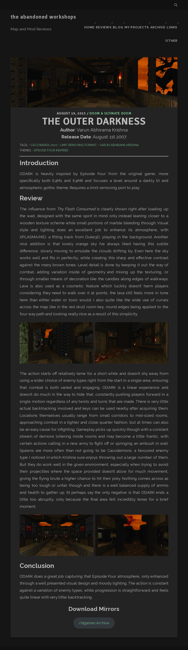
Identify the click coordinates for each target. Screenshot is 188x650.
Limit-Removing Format (78, 121)
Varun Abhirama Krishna (119, 121)
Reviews (112, 17)
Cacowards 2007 (44, 121)
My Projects (147, 17)
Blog (127, 17)
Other (172, 22)
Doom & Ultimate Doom (110, 90)
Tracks (90, 644)
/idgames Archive (94, 599)
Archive (168, 17)
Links (157, 22)
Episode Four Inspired (51, 126)
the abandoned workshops (43, 17)
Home (95, 17)
